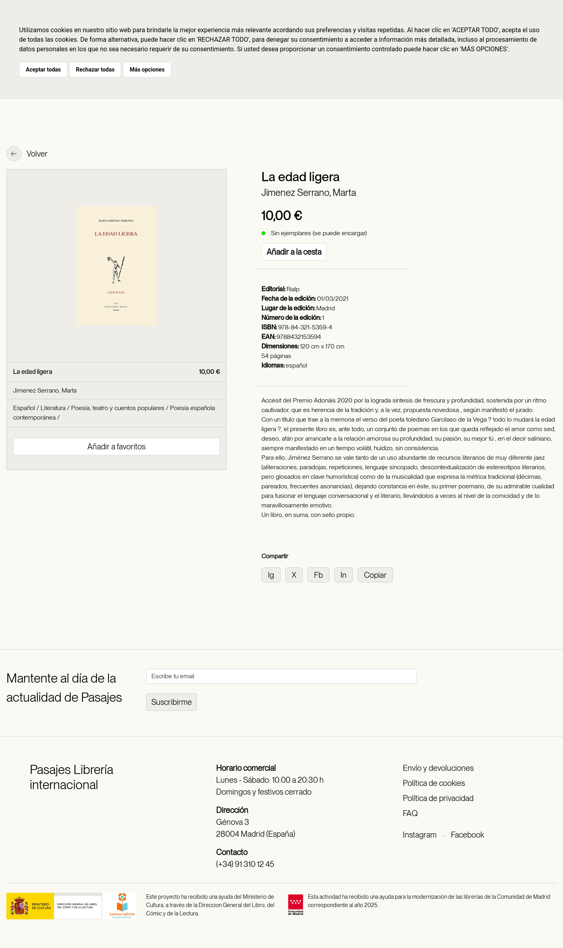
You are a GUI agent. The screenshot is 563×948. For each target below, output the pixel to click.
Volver (27, 154)
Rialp (293, 289)
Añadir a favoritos (116, 446)
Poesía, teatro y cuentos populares (117, 408)
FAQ (410, 813)
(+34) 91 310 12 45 (245, 864)
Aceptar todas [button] (43, 69)
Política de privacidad (438, 798)
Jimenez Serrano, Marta (308, 192)
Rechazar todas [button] (95, 69)
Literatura (53, 408)
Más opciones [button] (147, 69)
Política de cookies (434, 783)
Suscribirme (171, 702)
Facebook (467, 835)
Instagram (420, 835)
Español (24, 408)
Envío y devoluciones (438, 768)
